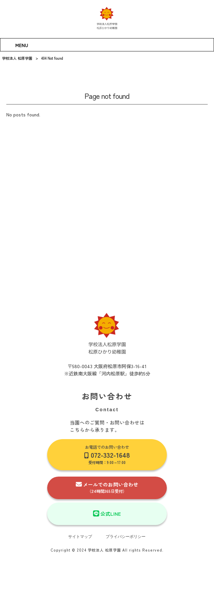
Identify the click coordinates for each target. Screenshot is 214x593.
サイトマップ (80, 536)
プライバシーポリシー (126, 536)
